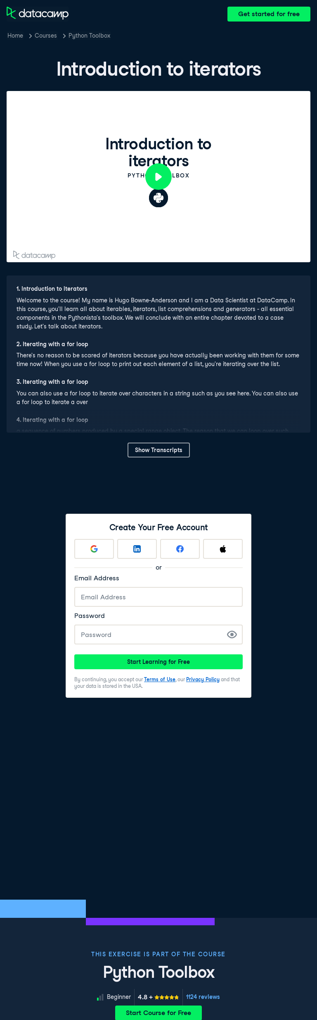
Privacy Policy (203, 679)
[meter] (158, 997)
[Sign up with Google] (94, 549)
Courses (46, 35)
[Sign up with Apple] (223, 549)
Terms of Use (159, 679)
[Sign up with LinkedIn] (137, 549)
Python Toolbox (89, 35)
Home (15, 35)
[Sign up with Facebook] (180, 549)
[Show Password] (232, 634)
